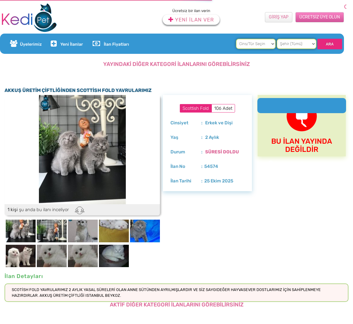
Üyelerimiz (26, 43)
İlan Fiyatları (110, 43)
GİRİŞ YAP (278, 17)
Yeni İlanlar (66, 43)
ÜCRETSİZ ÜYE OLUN (319, 17)
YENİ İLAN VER (191, 20)
